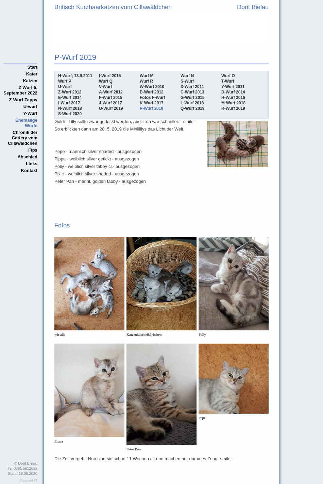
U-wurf (30, 106)
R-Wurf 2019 (233, 108)
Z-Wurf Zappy (23, 99)
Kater (31, 73)
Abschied (27, 156)
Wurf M (146, 75)
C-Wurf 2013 (192, 92)
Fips (32, 150)
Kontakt (29, 170)
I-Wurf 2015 (110, 75)
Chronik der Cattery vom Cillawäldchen (22, 138)
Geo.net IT (28, 481)
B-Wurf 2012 (152, 92)
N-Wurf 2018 (70, 108)
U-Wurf (65, 86)
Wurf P (64, 81)
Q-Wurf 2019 (192, 108)
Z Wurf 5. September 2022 (20, 90)
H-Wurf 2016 (233, 97)
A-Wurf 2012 (111, 92)
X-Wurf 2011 (192, 86)
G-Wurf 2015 (192, 97)
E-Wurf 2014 (70, 97)
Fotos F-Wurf (152, 97)
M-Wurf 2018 (233, 103)
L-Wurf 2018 (192, 103)
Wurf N (187, 75)
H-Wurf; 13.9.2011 (75, 75)
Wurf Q (106, 81)
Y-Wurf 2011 (232, 86)
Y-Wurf (30, 113)
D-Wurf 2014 (233, 92)
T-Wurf (227, 81)
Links (31, 163)
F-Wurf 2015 (110, 97)
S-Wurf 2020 (70, 113)
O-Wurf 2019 (111, 108)
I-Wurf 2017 (69, 103)
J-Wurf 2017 (110, 103)
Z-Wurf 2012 (69, 92)
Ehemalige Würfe (26, 123)
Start (32, 67)
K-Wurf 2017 (152, 103)
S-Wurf (187, 81)
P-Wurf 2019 (151, 108)
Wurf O (228, 75)
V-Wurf (105, 86)
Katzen (30, 80)
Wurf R (146, 81)
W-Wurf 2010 (152, 86)
